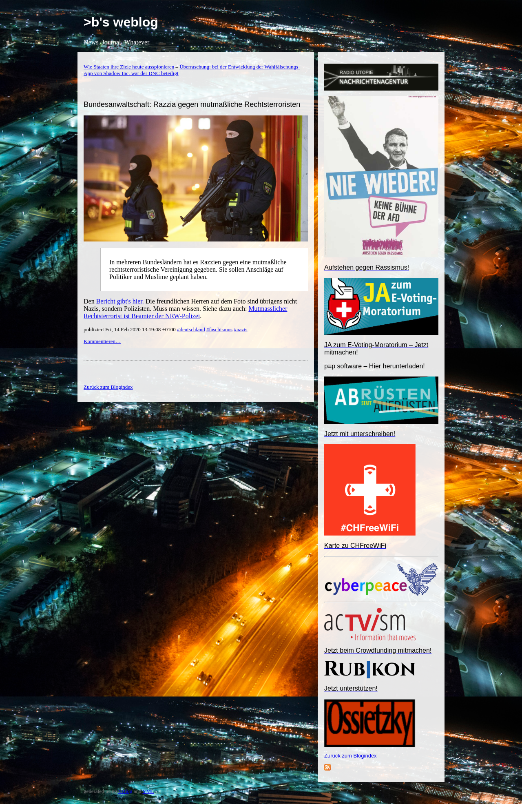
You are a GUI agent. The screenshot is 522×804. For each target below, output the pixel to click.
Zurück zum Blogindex (350, 756)
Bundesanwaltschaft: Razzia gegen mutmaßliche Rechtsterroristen (192, 104)
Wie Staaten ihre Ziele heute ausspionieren (129, 67)
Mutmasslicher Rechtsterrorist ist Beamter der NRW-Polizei (185, 312)
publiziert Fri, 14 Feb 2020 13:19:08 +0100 (130, 329)
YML (148, 791)
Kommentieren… (102, 341)
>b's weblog (121, 22)
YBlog (125, 791)
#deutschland (191, 329)
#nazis (240, 329)
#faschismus (219, 329)
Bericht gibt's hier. (120, 301)
